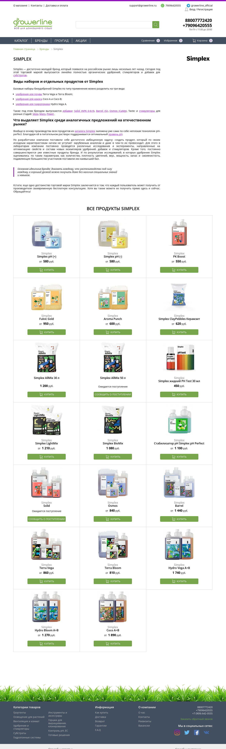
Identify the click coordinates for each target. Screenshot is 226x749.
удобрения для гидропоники (33, 104)
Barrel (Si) (102, 110)
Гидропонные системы (27, 737)
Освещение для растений (29, 717)
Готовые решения (59, 735)
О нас (141, 712)
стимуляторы (147, 110)
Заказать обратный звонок (196, 719)
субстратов (20, 75)
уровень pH (115, 134)
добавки (67, 110)
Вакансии (144, 725)
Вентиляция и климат (26, 721)
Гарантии (101, 725)
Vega (35, 114)
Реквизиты (144, 721)
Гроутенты (19, 712)
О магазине (20, 5)
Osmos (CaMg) (118, 110)
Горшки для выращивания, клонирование (57, 723)
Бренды (41, 40)
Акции (81, 40)
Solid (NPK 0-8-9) (84, 110)
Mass (42, 114)
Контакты (36, 5)
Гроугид (61, 40)
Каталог (21, 40)
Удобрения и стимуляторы (21, 727)
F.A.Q (98, 730)
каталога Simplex (85, 131)
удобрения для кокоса (29, 99)
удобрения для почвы (29, 94)
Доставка (100, 717)
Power (50, 114)
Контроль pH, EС (58, 730)
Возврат (100, 721)
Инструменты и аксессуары (57, 714)
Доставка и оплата (57, 5)
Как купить (101, 712)
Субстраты (19, 733)
